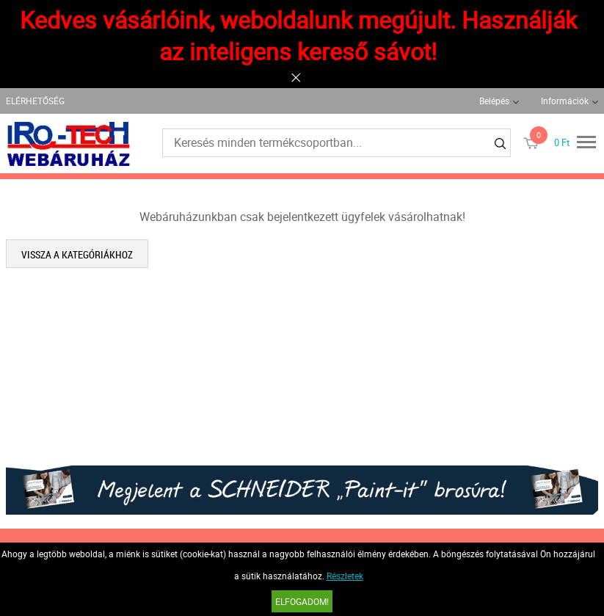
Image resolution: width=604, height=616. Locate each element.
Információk (565, 100)
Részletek (345, 575)
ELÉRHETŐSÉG (35, 100)
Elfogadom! (302, 601)
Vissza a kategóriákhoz (77, 254)
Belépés (494, 100)
